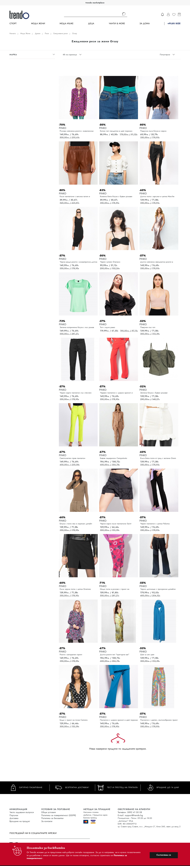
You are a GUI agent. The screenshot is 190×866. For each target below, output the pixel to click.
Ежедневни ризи (60, 33)
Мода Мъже (66, 23)
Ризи (47, 33)
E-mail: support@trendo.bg (130, 815)
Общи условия (48, 812)
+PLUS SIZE (173, 23)
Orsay (74, 33)
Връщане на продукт (19, 821)
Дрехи (37, 33)
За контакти (46, 821)
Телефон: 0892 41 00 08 (130, 812)
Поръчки (13, 815)
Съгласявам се (163, 854)
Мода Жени (38, 23)
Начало (12, 33)
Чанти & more (117, 23)
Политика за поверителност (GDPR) (58, 815)
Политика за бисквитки (52, 818)
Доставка (13, 818)
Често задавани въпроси (21, 812)
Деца (91, 23)
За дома (144, 23)
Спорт (12, 23)
